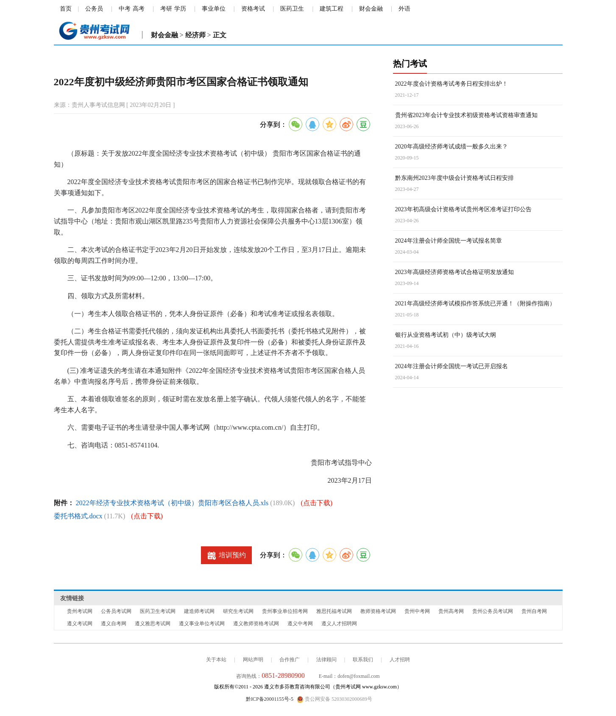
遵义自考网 (113, 623)
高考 (139, 9)
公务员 (94, 9)
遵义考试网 (79, 623)
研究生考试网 (238, 611)
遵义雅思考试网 (152, 623)
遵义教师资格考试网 (256, 623)
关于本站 (216, 660)
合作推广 (289, 660)
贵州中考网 (417, 611)
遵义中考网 (300, 623)
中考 (125, 9)
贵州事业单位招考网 (285, 611)
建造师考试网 (199, 611)
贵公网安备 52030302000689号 (334, 699)
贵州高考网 (451, 611)
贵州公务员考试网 (492, 611)
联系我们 (363, 660)
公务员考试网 (116, 611)
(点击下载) (316, 502)
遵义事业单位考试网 (202, 623)
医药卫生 (292, 9)
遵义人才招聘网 (339, 623)
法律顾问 (326, 660)
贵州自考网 (534, 611)
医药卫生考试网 (158, 611)
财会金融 (371, 9)
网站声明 (253, 660)
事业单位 (214, 9)
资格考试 (253, 9)
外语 (404, 9)
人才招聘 (400, 660)
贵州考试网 (79, 611)
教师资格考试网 (378, 611)
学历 (180, 9)
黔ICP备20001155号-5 (269, 699)
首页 (66, 9)
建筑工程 (331, 9)
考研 (166, 9)
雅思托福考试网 (334, 611)
